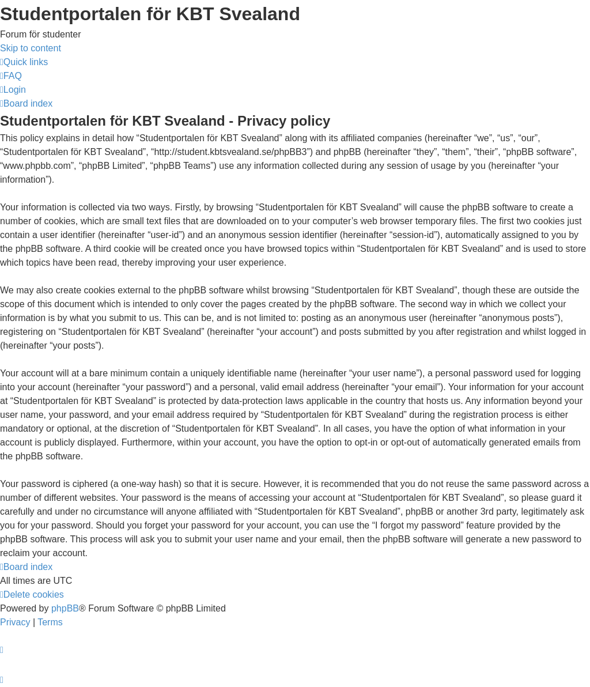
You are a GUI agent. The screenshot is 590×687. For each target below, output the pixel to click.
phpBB (65, 608)
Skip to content (30, 48)
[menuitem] (11, 76)
